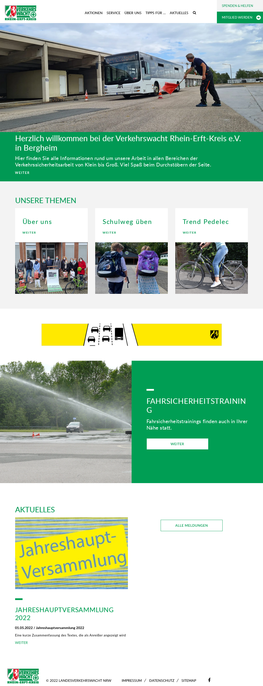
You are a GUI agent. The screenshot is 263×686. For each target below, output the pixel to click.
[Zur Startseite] (20, 12)
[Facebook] (209, 680)
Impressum (132, 680)
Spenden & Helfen (237, 5)
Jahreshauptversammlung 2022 (64, 613)
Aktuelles (179, 12)
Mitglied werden (237, 17)
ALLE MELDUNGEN (191, 525)
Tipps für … (156, 12)
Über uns (133, 12)
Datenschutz (161, 680)
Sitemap (188, 680)
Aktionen (94, 12)
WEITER (22, 173)
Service (113, 12)
